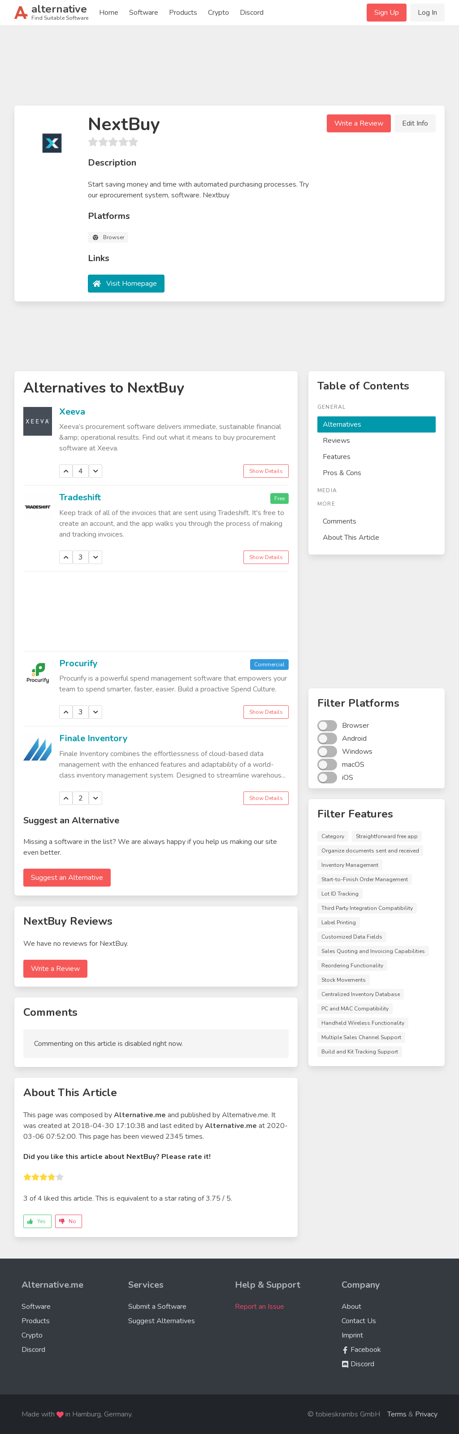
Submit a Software (157, 1307)
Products (183, 12)
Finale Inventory (93, 738)
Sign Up (386, 12)
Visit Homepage (131, 284)
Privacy (426, 1414)
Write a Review (358, 123)
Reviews (336, 441)
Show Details (266, 471)
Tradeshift (80, 497)
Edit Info (415, 123)
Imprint (352, 1335)
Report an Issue (259, 1307)
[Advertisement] (229, 69)
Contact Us (359, 1321)
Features (337, 457)
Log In (427, 12)
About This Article (351, 537)
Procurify (78, 663)
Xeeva (72, 412)
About (351, 1307)
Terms (397, 1414)
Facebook (361, 1350)
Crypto (218, 12)
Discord (252, 12)
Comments (339, 521)
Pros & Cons (342, 473)
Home (108, 12)
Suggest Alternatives (161, 1321)
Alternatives (342, 424)
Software (143, 12)
